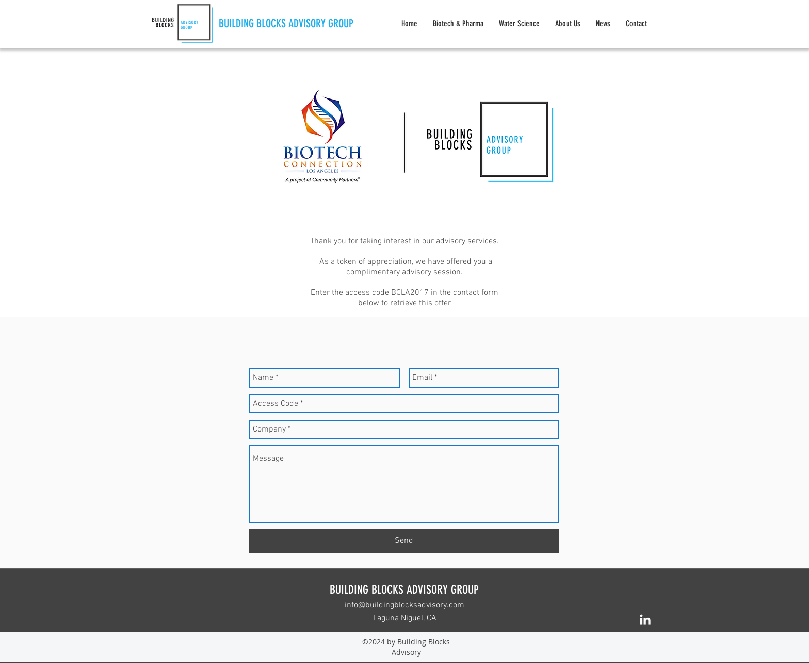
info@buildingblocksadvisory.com (404, 605)
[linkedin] (645, 619)
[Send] (404, 541)
